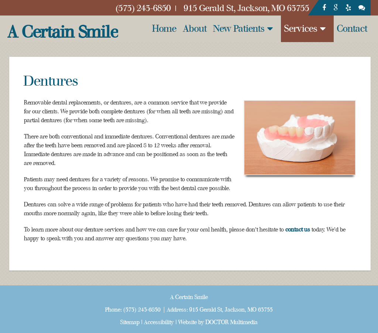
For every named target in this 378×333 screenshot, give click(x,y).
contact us (297, 229)
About (195, 28)
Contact (352, 28)
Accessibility (159, 322)
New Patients (239, 28)
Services (300, 28)
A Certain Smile (62, 32)
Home (164, 28)
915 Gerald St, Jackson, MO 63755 (231, 309)
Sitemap (130, 322)
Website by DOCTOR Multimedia (218, 322)
